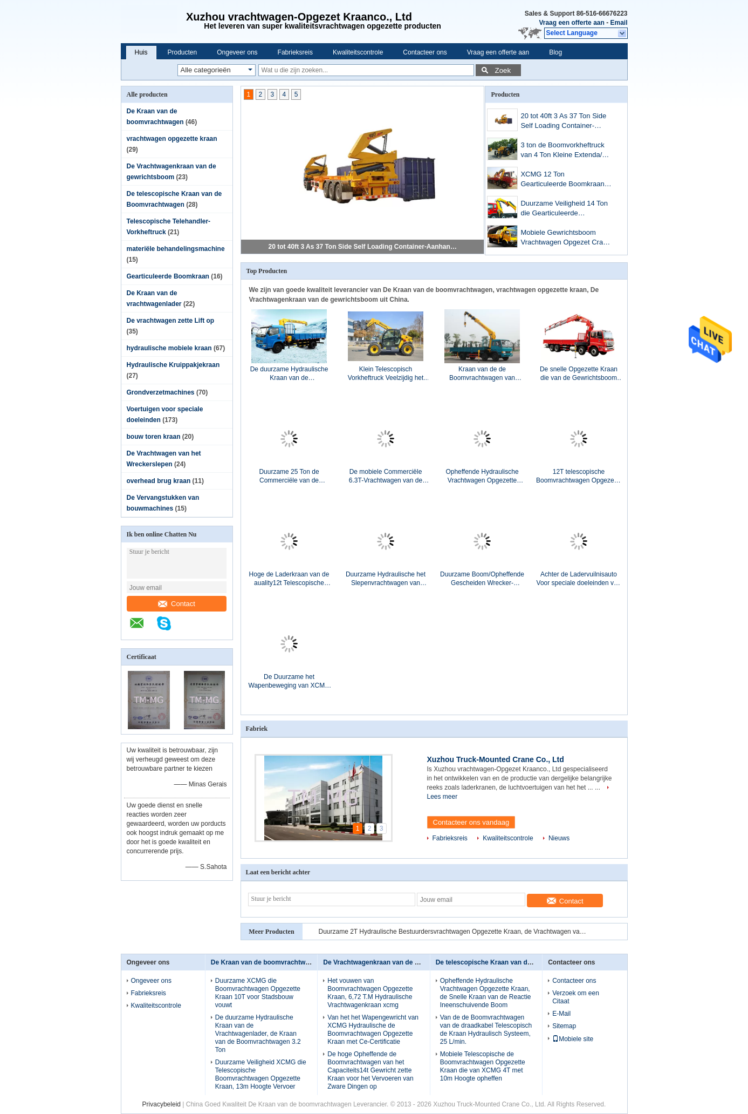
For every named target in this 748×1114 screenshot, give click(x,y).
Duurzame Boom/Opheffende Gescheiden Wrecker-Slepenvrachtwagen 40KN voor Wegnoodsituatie (482, 578)
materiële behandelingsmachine (176, 249)
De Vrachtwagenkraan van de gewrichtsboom (392, 962)
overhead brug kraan (159, 481)
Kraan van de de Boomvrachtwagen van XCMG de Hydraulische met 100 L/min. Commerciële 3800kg (482, 373)
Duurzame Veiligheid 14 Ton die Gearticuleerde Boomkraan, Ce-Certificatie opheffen (564, 209)
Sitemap (564, 1026)
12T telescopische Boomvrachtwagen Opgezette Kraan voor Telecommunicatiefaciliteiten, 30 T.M (578, 476)
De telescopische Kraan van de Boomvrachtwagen (513, 962)
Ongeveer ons (237, 52)
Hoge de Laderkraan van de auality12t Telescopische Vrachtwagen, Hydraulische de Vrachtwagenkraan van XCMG (289, 578)
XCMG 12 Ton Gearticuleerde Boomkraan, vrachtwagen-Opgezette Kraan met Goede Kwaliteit (563, 180)
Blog (555, 52)
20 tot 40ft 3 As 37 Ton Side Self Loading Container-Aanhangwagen (363, 246)
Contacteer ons (425, 52)
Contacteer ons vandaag (471, 822)
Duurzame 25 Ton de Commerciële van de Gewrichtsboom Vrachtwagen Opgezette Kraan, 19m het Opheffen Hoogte (289, 476)
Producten (182, 52)
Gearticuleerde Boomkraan (168, 276)
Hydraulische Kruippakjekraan (173, 365)
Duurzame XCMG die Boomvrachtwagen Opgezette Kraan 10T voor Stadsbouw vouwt (257, 993)
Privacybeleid (161, 1104)
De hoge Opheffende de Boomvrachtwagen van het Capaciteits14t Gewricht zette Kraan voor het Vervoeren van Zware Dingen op (370, 1070)
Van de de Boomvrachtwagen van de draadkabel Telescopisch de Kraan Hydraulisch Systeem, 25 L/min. (486, 1029)
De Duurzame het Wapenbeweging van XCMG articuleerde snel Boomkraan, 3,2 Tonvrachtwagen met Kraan (289, 681)
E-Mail (561, 1013)
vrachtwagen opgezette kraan (172, 138)
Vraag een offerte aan (571, 22)
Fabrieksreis (295, 52)
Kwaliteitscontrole (358, 52)
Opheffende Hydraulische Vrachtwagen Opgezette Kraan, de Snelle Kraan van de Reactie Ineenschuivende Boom (482, 476)
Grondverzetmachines (161, 392)
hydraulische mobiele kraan (169, 348)
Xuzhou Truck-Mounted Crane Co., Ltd (495, 759)
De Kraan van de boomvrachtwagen (265, 962)
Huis (141, 52)
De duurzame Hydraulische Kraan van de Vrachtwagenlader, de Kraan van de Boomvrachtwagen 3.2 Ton (289, 373)
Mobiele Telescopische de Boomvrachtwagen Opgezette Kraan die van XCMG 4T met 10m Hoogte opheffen (482, 1066)
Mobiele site (572, 1039)
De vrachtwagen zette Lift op (171, 320)
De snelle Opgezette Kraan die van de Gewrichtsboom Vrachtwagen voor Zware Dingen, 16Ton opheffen (578, 373)
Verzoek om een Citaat (575, 997)
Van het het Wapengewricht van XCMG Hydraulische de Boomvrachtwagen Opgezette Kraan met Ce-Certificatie (372, 1029)
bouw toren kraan (154, 436)
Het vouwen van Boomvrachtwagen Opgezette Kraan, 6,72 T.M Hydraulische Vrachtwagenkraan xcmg (370, 993)
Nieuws (558, 838)
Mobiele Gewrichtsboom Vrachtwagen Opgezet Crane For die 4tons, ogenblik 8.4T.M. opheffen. (565, 238)
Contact (176, 604)
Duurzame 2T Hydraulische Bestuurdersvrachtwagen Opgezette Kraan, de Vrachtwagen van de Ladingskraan (453, 931)
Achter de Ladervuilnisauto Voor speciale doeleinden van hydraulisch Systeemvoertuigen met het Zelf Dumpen (579, 578)
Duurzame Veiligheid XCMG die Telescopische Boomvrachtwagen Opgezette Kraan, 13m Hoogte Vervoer (260, 1074)
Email (618, 22)
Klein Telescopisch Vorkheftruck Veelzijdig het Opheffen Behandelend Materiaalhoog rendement (386, 373)
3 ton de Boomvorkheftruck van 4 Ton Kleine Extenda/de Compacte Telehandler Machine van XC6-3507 (564, 151)
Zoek (503, 70)
